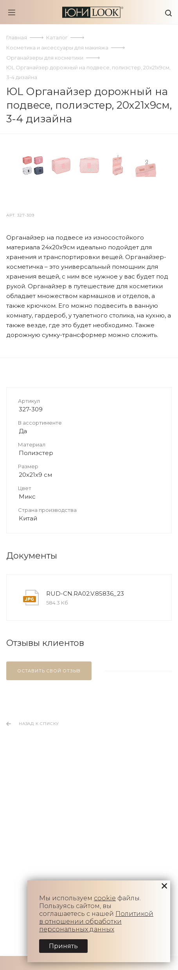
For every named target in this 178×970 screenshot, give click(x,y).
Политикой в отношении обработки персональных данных (96, 921)
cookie (105, 898)
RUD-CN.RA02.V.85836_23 (85, 758)
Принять (63, 946)
